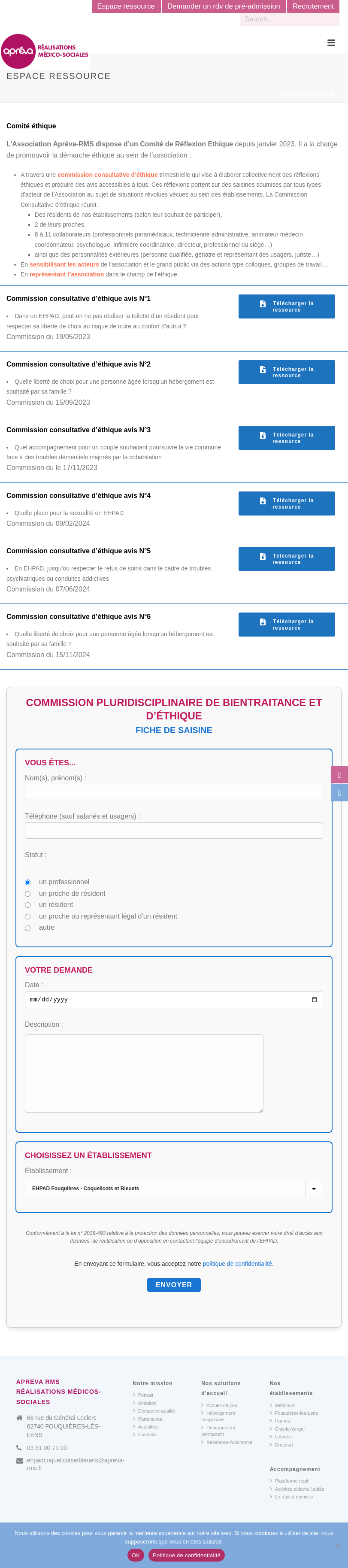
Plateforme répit (289, 1495)
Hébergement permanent (218, 1444)
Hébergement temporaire (218, 1430)
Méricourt (282, 1419)
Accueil (264, 94)
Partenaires (147, 1433)
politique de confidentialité (237, 1277)
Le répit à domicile (291, 1510)
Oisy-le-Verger (287, 1443)
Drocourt (281, 1459)
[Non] (337, 1545)
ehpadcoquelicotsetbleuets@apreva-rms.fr (75, 1478)
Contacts (145, 1448)
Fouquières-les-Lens (294, 1427)
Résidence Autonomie (226, 1456)
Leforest (281, 1450)
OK (136, 1555)
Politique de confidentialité (187, 1555)
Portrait (143, 1409)
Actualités (146, 1441)
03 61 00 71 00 (47, 1462)
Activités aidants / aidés (297, 1503)
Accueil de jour (219, 1419)
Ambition (145, 1417)
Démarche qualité (154, 1425)
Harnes (280, 1435)
